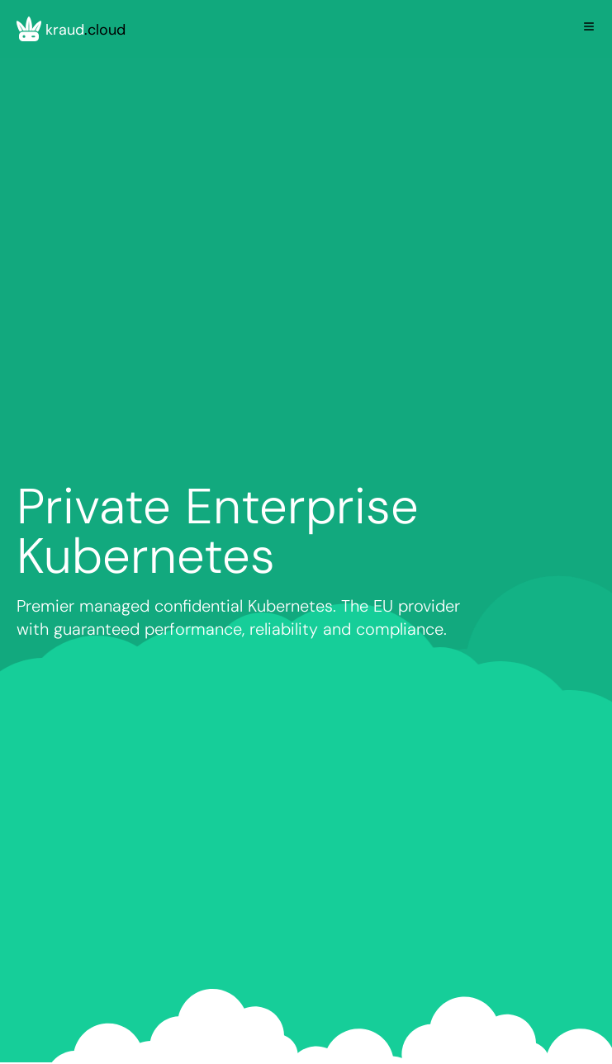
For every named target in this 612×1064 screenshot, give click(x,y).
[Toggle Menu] (588, 26)
